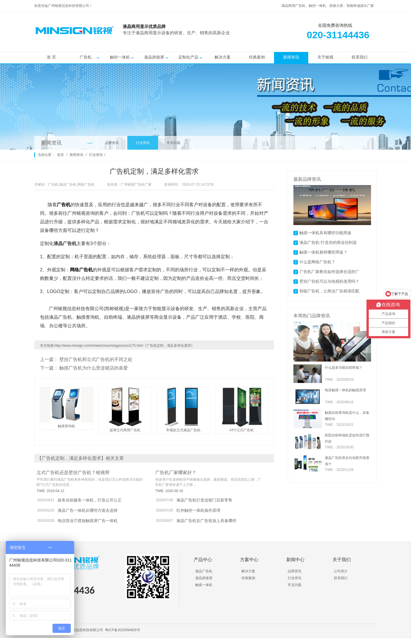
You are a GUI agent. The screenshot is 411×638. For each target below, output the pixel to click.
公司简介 (341, 571)
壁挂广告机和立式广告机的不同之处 (95, 359)
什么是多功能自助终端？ (343, 368)
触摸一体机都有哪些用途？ (323, 252)
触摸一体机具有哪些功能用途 (325, 232)
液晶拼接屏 (154, 59)
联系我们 (359, 59)
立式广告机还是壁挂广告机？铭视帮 (73, 472)
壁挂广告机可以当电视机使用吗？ (329, 281)
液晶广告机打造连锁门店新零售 (204, 500)
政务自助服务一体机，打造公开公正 (90, 500)
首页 (60, 155)
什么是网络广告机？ (317, 262)
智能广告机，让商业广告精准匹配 (329, 291)
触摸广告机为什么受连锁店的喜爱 (93, 368)
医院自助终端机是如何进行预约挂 (347, 438)
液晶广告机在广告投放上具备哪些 (206, 520)
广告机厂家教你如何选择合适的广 (329, 271)
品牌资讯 (112, 143)
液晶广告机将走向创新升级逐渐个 (347, 461)
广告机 (85, 59)
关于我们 (342, 559)
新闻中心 (295, 559)
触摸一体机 (203, 585)
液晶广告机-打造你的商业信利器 (328, 242)
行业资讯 (143, 143)
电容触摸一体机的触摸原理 (345, 390)
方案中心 (249, 559)
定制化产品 (188, 59)
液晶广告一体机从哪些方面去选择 (88, 510)
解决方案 (223, 59)
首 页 (51, 59)
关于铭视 (325, 59)
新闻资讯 (291, 59)
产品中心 (203, 559)
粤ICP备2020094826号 (122, 630)
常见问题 (173, 143)
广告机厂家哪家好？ (175, 472)
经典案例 (257, 59)
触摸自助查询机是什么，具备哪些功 (347, 416)
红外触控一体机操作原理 (198, 510)
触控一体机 (120, 59)
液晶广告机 (203, 571)
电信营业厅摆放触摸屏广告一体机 (88, 520)
